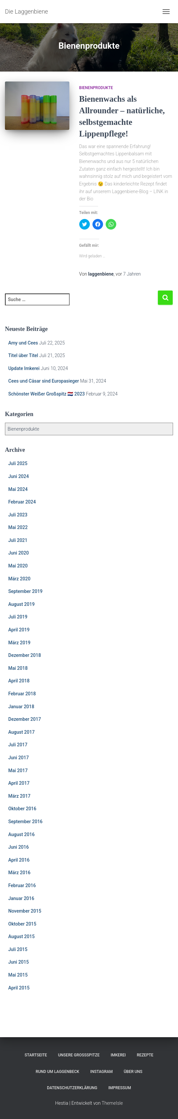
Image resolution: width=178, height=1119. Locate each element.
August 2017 (21, 732)
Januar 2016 (21, 898)
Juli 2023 (17, 514)
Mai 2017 (18, 770)
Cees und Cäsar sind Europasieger (43, 381)
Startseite (36, 1055)
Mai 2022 (18, 527)
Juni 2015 (18, 962)
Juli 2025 (17, 463)
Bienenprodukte (96, 87)
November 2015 (24, 911)
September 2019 (25, 591)
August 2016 (21, 834)
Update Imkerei (24, 368)
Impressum (119, 1088)
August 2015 (21, 936)
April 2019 (18, 629)
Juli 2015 (17, 949)
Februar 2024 (22, 502)
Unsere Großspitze (79, 1055)
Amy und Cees (23, 343)
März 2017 (19, 796)
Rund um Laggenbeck (57, 1071)
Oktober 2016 (22, 808)
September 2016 (25, 821)
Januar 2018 (21, 706)
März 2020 (19, 578)
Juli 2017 (17, 744)
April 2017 (18, 783)
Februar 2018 (22, 693)
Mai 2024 (18, 489)
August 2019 (21, 604)
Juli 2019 (17, 616)
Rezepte (145, 1055)
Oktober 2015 (22, 924)
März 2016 (19, 872)
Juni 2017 (18, 757)
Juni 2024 (18, 476)
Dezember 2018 (24, 655)
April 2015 (18, 987)
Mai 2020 (18, 565)
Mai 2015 (18, 975)
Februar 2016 (22, 885)
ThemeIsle (112, 1103)
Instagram (101, 1071)
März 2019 (19, 642)
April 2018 (18, 680)
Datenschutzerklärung (72, 1088)
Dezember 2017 (24, 719)
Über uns (133, 1071)
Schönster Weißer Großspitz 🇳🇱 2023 (46, 394)
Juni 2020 (18, 553)
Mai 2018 (18, 668)
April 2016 (18, 860)
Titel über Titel (23, 355)
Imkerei (118, 1055)
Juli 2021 (17, 540)
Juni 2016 (18, 847)
